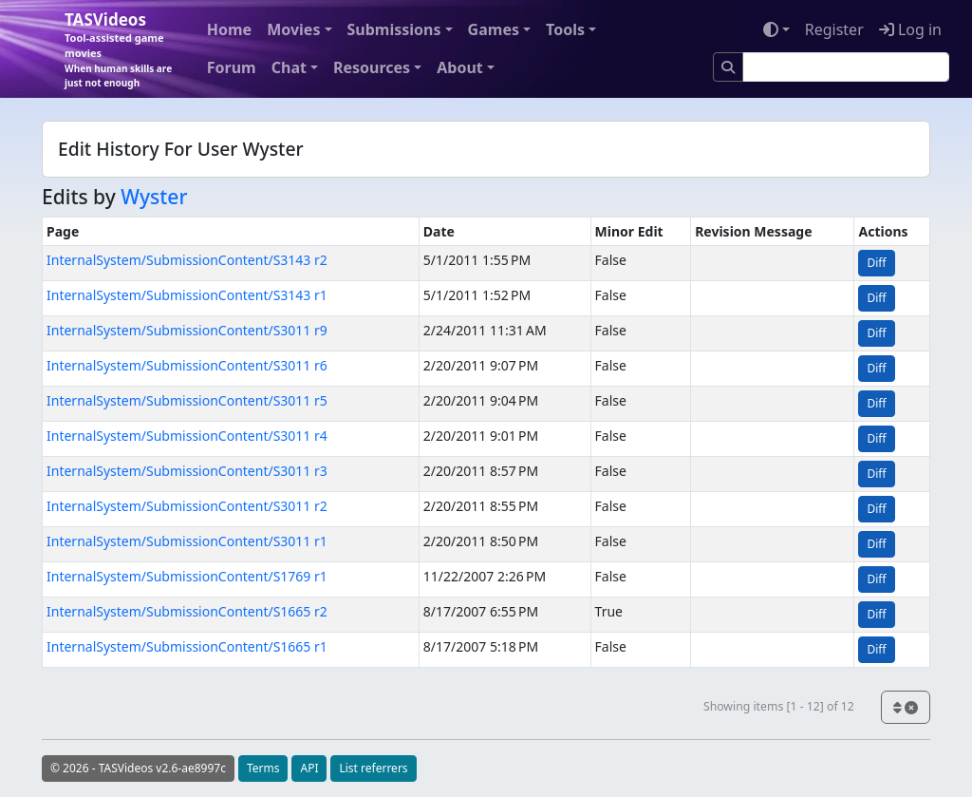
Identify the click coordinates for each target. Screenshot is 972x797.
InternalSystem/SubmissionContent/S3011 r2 (187, 506)
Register (834, 29)
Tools (565, 29)
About (460, 67)
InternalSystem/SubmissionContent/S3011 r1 (187, 541)
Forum (231, 67)
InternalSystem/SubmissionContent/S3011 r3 (187, 471)
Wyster (154, 196)
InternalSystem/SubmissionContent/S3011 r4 (187, 436)
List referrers (373, 768)
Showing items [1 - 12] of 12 (778, 706)
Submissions (394, 29)
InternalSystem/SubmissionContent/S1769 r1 (187, 576)
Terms (263, 768)
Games (493, 29)
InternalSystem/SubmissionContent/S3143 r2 (187, 260)
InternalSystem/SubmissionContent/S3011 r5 (187, 400)
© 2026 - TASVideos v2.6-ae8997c (138, 768)
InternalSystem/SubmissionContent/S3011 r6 (187, 365)
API (309, 768)
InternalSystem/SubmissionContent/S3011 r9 (187, 330)
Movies (293, 29)
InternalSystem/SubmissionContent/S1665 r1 (187, 646)
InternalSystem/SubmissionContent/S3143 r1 (187, 295)
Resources (371, 67)
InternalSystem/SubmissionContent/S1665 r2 (187, 611)
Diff (876, 263)
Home (229, 29)
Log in (910, 29)
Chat (289, 67)
